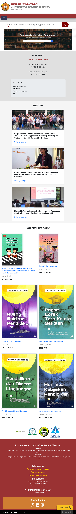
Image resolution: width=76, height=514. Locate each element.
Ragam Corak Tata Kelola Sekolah (51, 342)
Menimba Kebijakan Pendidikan (50, 411)
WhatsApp (65, 507)
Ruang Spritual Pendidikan (11, 341)
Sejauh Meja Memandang (48, 266)
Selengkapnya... (20, 142)
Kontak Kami (66, 512)
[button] (5, 39)
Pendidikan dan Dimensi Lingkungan (15, 411)
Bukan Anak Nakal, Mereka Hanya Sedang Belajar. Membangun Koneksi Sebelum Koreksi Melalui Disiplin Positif (18, 270)
